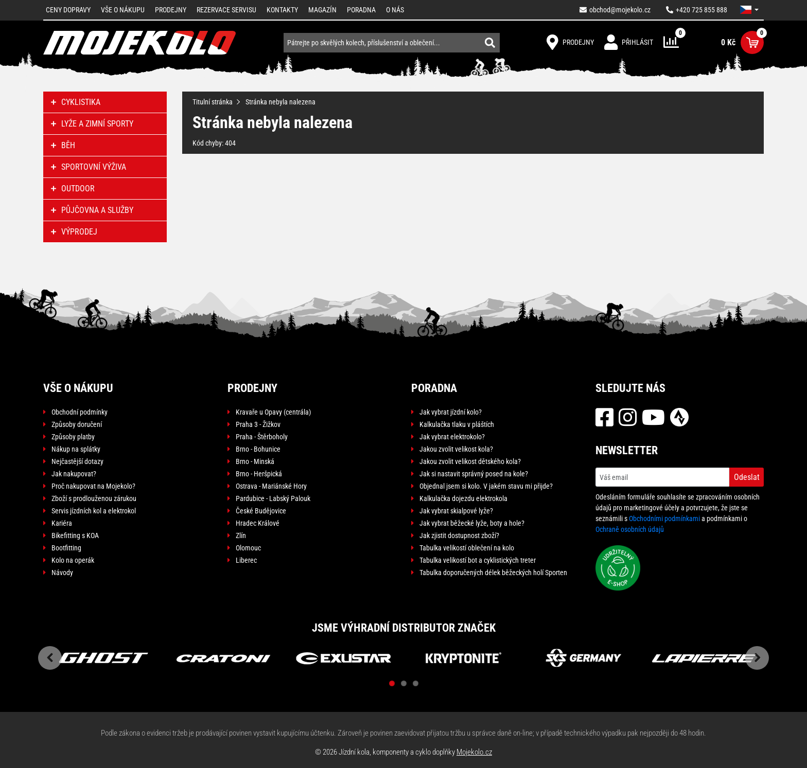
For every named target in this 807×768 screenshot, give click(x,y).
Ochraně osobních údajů (629, 529)
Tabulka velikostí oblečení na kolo (466, 548)
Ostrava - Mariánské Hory (271, 486)
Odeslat (747, 477)
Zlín (241, 535)
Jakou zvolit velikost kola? (456, 449)
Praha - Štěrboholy (262, 437)
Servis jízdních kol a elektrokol (93, 511)
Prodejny (170, 10)
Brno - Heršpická (259, 474)
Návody (62, 572)
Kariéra (61, 523)
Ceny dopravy (68, 10)
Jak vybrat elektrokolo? (452, 437)
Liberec (246, 560)
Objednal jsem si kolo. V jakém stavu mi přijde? (486, 486)
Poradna (361, 10)
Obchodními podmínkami (664, 518)
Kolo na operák (72, 560)
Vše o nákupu (123, 10)
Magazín (322, 10)
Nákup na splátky (75, 449)
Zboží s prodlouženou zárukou (93, 498)
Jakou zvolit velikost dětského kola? (470, 461)
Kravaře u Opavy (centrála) (273, 412)
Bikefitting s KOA (75, 535)
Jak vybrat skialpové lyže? (456, 511)
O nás (395, 10)
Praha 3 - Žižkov (258, 424)
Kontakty (282, 10)
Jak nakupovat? (73, 474)
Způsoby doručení (76, 424)
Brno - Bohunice (258, 449)
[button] (749, 10)
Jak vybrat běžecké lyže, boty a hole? (471, 523)
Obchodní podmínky (79, 412)
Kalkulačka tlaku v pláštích (456, 424)
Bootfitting (66, 548)
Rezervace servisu (226, 10)
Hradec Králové (257, 523)
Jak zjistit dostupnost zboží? (459, 535)
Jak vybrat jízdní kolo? (450, 412)
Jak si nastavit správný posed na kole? (473, 474)
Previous (50, 658)
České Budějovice (261, 511)
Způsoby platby (73, 437)
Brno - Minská (255, 461)
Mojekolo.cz (474, 752)
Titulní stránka (212, 102)
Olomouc (248, 548)
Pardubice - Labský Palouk (273, 498)
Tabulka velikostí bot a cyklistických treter (477, 560)
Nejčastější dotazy (77, 461)
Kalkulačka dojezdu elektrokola (463, 498)
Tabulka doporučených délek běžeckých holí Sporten (493, 572)
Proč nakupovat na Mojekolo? (93, 486)
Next (757, 658)
